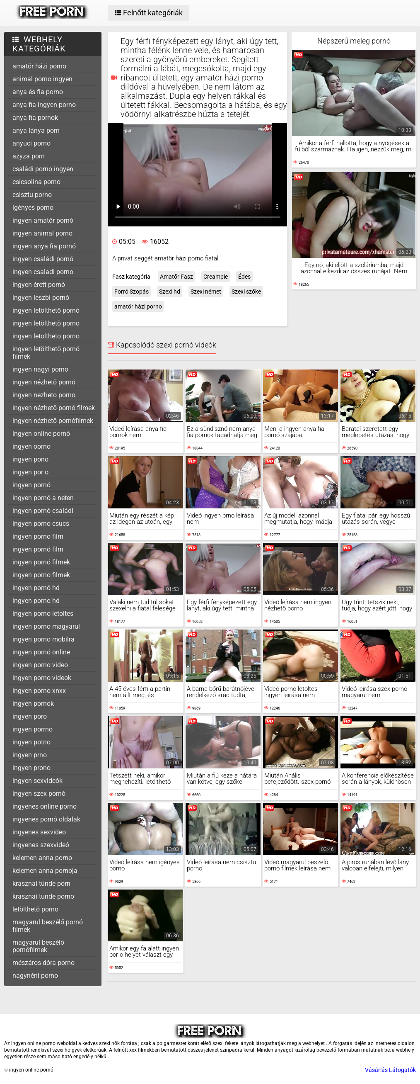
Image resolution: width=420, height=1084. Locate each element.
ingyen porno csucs (40, 523)
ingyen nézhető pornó (43, 382)
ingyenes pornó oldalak (46, 819)
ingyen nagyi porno (40, 369)
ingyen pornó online (41, 652)
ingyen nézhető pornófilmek (52, 421)
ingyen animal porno (42, 233)
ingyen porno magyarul (46, 626)
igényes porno (32, 207)
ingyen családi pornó (42, 259)
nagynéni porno (35, 975)
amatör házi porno (39, 66)
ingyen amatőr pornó (42, 220)
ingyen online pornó (41, 433)
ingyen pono (30, 459)
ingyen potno (31, 742)
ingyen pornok (33, 703)
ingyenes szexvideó (40, 845)
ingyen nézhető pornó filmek (53, 408)
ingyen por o (30, 472)
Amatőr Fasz (176, 276)
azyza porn (28, 156)
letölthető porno (35, 909)
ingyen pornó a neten (43, 498)
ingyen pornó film (37, 549)
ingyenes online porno (44, 806)
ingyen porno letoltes (42, 613)
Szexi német (206, 291)
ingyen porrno (32, 729)
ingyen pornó (31, 485)
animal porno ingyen (42, 79)
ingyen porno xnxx (39, 691)
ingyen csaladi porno (42, 272)
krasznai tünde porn (41, 883)
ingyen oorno (31, 446)
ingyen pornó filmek (41, 562)
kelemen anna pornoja (44, 871)
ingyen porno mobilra (43, 639)
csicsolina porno (36, 182)
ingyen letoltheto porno (46, 336)
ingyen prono (31, 768)
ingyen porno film (37, 536)
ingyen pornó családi (42, 511)
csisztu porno (32, 195)
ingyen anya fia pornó (44, 246)
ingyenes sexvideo (39, 832)
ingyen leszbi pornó (40, 297)
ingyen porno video (40, 665)
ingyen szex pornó (38, 793)
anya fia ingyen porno (44, 105)
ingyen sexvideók (37, 781)
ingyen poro (29, 716)
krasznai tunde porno (43, 896)
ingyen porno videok (41, 678)
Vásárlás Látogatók (390, 1070)
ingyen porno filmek (41, 575)
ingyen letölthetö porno (46, 323)
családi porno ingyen (42, 169)
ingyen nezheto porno (43, 395)
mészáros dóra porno (43, 963)
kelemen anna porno (42, 858)
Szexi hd (169, 291)
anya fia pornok (35, 118)
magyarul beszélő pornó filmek (47, 925)
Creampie (215, 276)
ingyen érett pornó (38, 285)
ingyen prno (29, 755)
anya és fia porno (37, 92)
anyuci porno (31, 143)
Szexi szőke (246, 291)
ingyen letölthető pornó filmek (46, 352)
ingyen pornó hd (36, 588)
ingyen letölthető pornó (46, 310)
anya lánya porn (36, 130)
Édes (244, 276)
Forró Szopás (131, 291)
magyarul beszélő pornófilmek (38, 946)
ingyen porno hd (36, 601)
